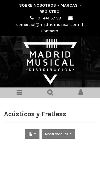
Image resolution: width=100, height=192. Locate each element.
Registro (49, 11)
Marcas (69, 5)
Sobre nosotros (37, 5)
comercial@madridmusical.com (47, 24)
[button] (32, 134)
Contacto (49, 30)
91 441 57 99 (49, 18)
